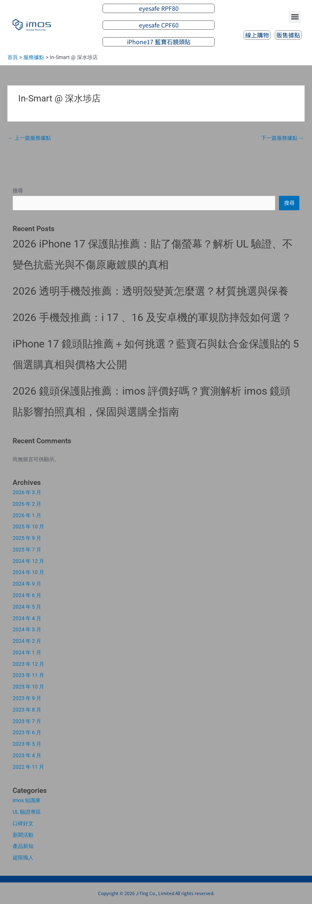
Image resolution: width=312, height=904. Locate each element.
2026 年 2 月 (27, 504)
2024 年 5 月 (27, 607)
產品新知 (23, 846)
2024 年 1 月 (27, 652)
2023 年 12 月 (28, 664)
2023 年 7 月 (27, 721)
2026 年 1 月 (27, 515)
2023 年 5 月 (27, 744)
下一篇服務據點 (282, 138)
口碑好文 (23, 823)
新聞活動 (23, 835)
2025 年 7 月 (27, 550)
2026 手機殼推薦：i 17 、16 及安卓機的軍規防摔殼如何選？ (152, 317)
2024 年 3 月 (27, 629)
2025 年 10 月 (28, 526)
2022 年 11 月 (28, 767)
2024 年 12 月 (28, 561)
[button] (295, 17)
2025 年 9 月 (27, 538)
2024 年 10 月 (28, 572)
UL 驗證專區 (27, 812)
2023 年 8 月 (27, 710)
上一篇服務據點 (29, 138)
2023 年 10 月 (28, 687)
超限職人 (23, 858)
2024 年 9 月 (27, 584)
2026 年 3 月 (27, 492)
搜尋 (18, 191)
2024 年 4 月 (27, 618)
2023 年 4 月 (27, 755)
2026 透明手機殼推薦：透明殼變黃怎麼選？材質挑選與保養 (151, 291)
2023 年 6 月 (27, 732)
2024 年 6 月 (27, 595)
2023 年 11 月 (28, 675)
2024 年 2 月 (27, 641)
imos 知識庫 (26, 800)
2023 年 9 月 (27, 698)
